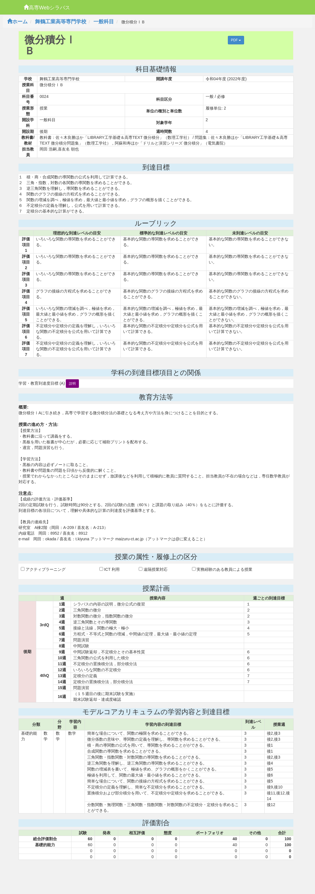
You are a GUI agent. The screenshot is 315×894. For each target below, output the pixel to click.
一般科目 (103, 21)
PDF (236, 40)
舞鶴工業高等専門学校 (60, 21)
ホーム (17, 21)
